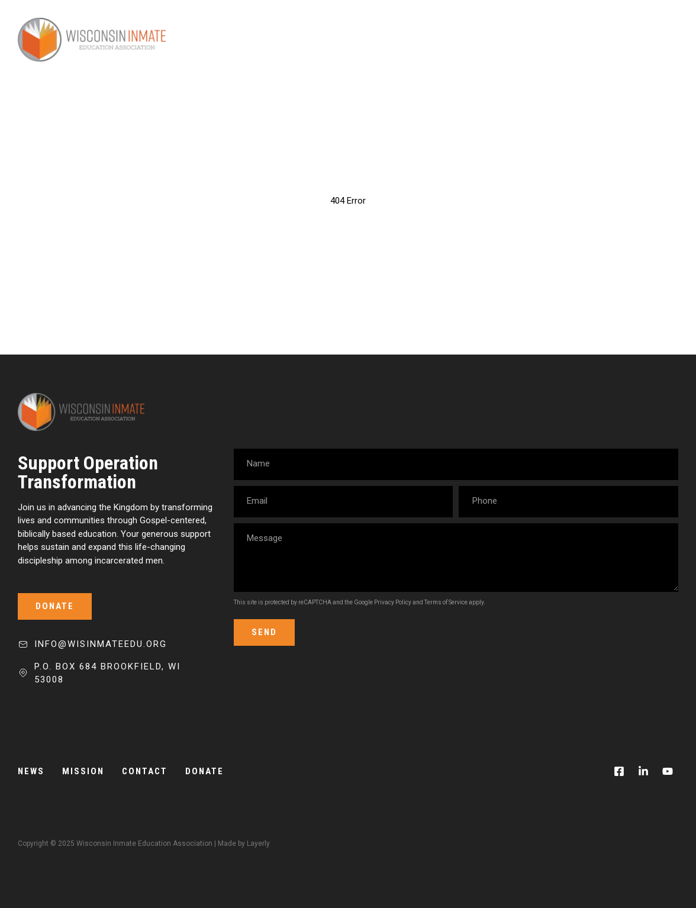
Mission (452, 39)
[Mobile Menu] (657, 39)
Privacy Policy (392, 602)
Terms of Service (446, 602)
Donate (600, 39)
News (549, 39)
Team (504, 39)
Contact (144, 771)
